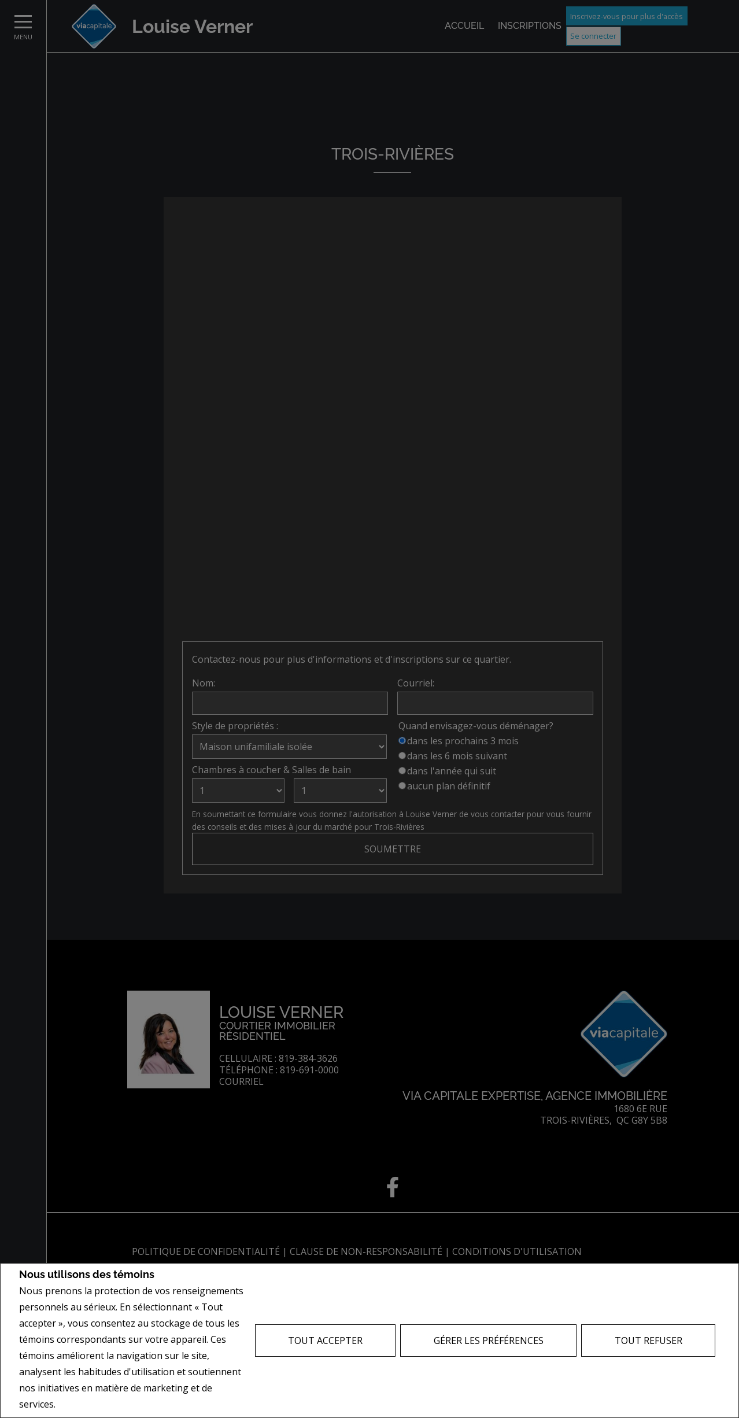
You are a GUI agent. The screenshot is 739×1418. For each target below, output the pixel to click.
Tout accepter (325, 1340)
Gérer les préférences (489, 1340)
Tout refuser (648, 1340)
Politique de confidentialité (116, 1404)
